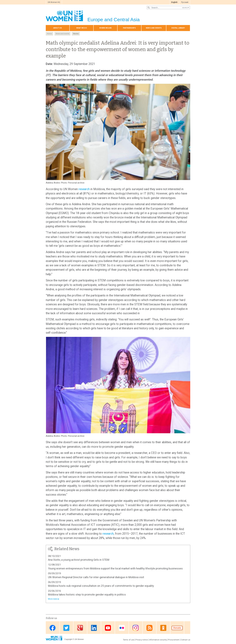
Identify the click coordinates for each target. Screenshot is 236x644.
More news (53, 599)
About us (57, 28)
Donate (177, 628)
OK (163, 628)
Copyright (68, 639)
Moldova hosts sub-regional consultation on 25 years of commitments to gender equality (101, 585)
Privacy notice (142, 640)
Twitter (66, 628)
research (84, 189)
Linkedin (94, 628)
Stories (76, 34)
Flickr (122, 628)
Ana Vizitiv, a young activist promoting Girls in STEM (78, 559)
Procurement (173, 640)
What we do (81, 28)
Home (49, 34)
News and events (154, 28)
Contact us (185, 640)
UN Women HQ (54, 2)
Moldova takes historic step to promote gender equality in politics (87, 594)
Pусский (184, 2)
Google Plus (80, 628)
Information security (158, 640)
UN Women (79, 639)
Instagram (135, 628)
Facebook (52, 628)
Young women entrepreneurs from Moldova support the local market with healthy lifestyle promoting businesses (115, 568)
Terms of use (128, 640)
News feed (149, 628)
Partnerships (129, 28)
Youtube (108, 628)
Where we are (105, 28)
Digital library (178, 28)
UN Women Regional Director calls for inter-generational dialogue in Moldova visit (96, 577)
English (174, 2)
